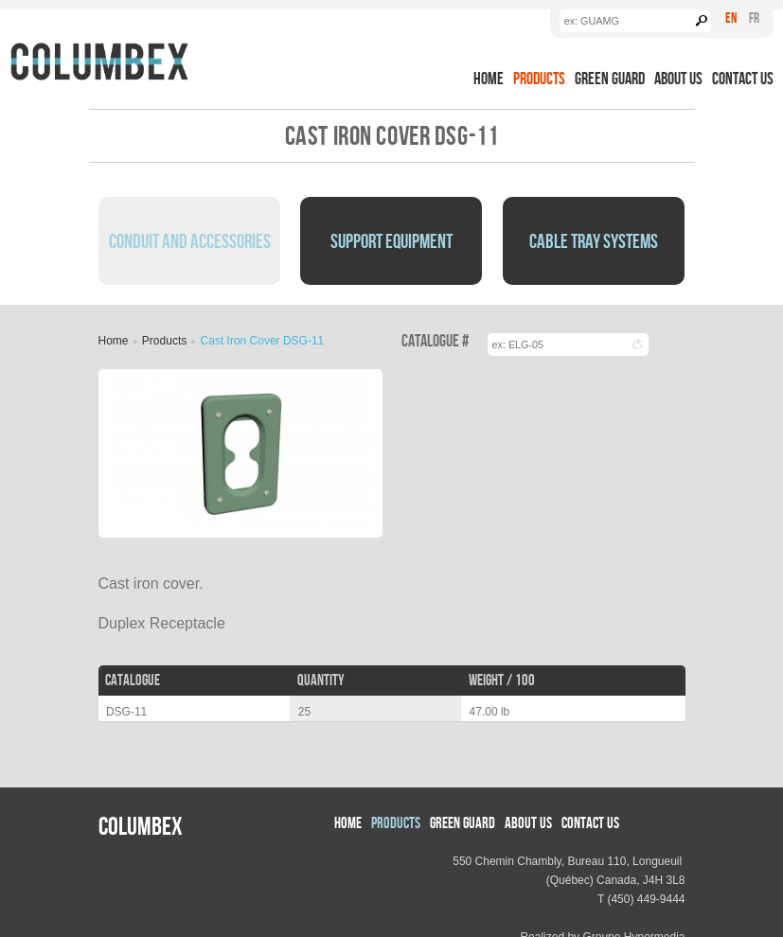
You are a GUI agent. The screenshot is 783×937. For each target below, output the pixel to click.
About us (678, 78)
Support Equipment (391, 240)
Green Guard (610, 78)
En (731, 17)
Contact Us (743, 78)
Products (539, 78)
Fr (754, 17)
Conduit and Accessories (190, 240)
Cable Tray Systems (593, 240)
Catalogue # (435, 341)
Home (488, 78)
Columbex (140, 825)
